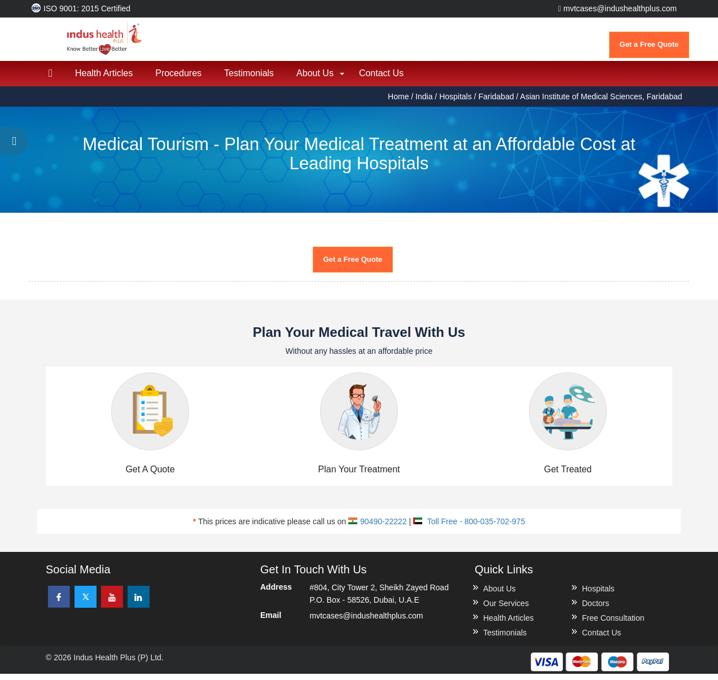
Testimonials (249, 79)
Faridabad (496, 102)
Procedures (178, 79)
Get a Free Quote (649, 44)
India (423, 102)
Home (399, 102)
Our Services (506, 609)
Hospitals (455, 102)
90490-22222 (377, 527)
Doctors (595, 609)
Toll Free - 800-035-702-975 (469, 527)
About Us (315, 79)
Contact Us (381, 79)
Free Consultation (613, 624)
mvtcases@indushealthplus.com (617, 8)
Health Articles (104, 79)
